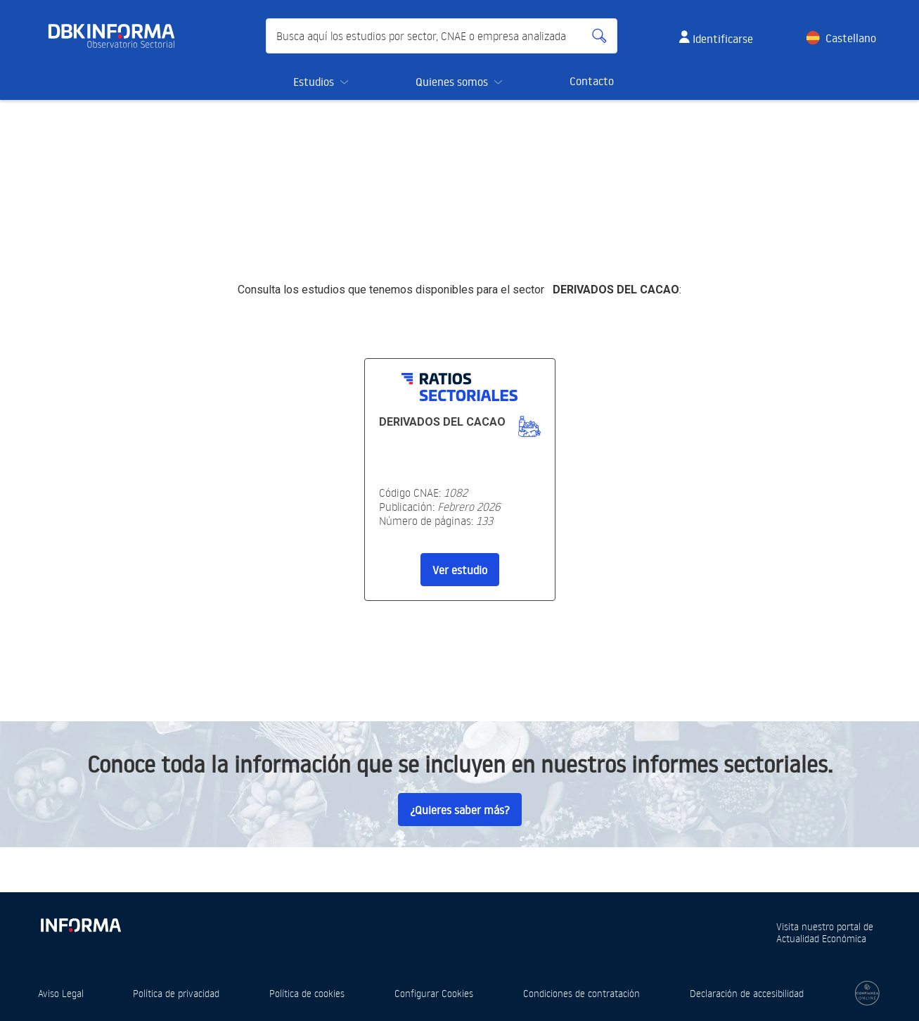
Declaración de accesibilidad (747, 993)
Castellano (850, 38)
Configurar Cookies (433, 993)
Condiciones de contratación (581, 993)
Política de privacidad (176, 993)
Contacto (592, 81)
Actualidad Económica (821, 938)
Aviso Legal (61, 993)
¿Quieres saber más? (460, 810)
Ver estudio (459, 570)
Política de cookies (307, 993)
